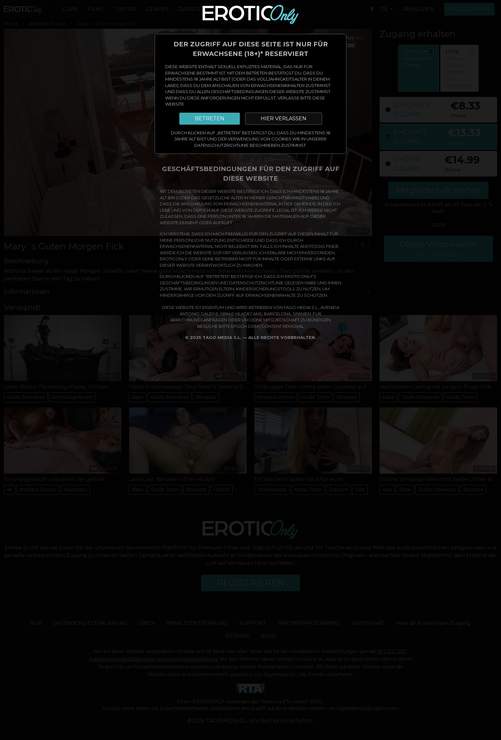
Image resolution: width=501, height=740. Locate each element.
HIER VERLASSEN (283, 118)
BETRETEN (209, 118)
